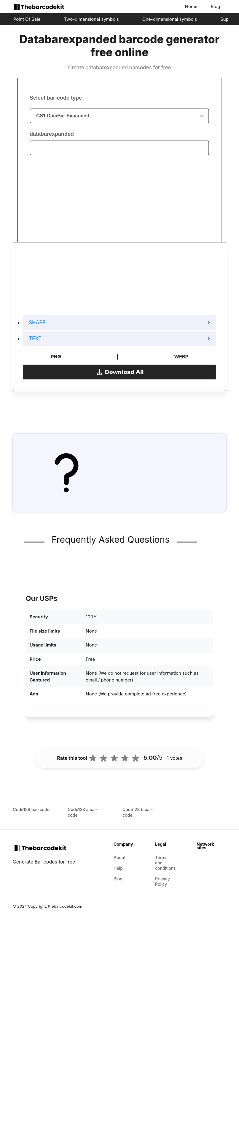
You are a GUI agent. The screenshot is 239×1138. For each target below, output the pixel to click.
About (119, 857)
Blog (215, 6)
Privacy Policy (162, 881)
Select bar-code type (56, 98)
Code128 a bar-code (83, 812)
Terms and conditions (165, 863)
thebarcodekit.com (65, 906)
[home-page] (38, 6)
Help (118, 868)
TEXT (119, 338)
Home (191, 6)
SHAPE (119, 322)
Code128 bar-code (31, 809)
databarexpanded (52, 134)
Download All (119, 372)
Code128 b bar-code (137, 812)
